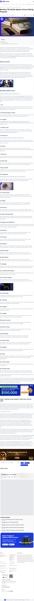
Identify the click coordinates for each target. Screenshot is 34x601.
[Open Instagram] (33, 15)
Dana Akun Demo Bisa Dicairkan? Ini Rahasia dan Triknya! (12, 519)
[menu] (33, 1)
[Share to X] (28, 15)
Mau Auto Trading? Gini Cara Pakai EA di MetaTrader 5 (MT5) (13, 530)
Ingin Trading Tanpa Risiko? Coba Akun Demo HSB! (9, 43)
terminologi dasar (20, 96)
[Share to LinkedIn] (31, 15)
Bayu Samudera (12, 15)
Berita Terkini (5, 4)
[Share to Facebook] (8, 462)
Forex (9, 4)
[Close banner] (32, 599)
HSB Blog (1, 7)
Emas (13, 4)
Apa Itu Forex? (3, 41)
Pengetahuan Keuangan (30, 4)
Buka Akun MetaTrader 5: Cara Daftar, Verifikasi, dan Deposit (13, 524)
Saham (20, 4)
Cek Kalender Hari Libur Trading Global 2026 (10, 522)
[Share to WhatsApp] (24, 15)
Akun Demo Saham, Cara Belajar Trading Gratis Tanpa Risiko (13, 527)
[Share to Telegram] (26, 15)
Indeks (16, 4)
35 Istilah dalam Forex (4, 42)
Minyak (23, 4)
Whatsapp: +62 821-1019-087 (6, 586)
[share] (4, 591)
